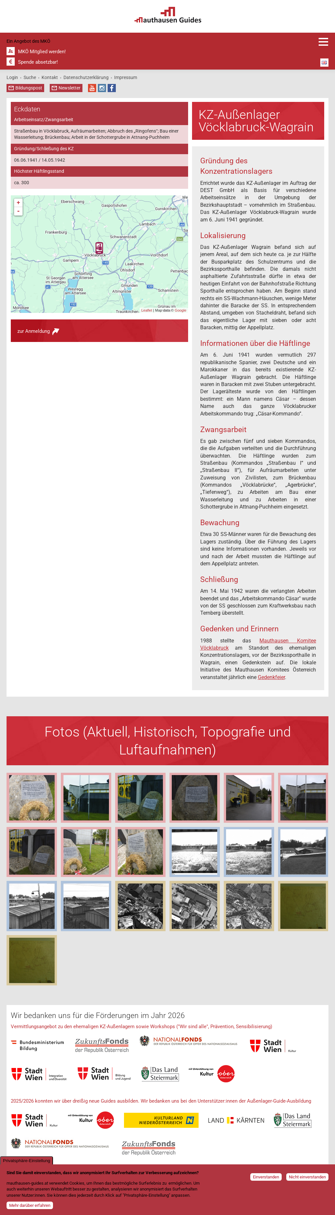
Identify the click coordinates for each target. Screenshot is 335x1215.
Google (180, 310)
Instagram (102, 88)
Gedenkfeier (271, 677)
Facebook (112, 88)
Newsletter (69, 87)
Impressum (125, 77)
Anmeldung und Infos (323, 41)
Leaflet (146, 310)
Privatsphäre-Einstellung (26, 1160)
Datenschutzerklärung (86, 77)
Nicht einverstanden (307, 1176)
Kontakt (50, 77)
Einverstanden (266, 1176)
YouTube (92, 88)
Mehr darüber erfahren (29, 1205)
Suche (30, 77)
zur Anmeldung (33, 331)
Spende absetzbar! (38, 62)
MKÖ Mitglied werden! (42, 52)
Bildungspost (28, 87)
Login (12, 77)
